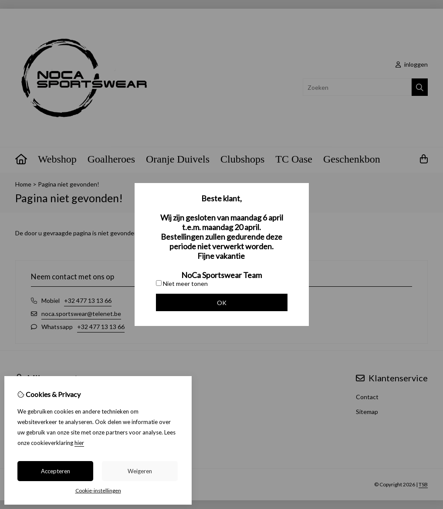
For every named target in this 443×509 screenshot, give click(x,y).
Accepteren (55, 471)
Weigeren (140, 471)
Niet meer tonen (182, 283)
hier (79, 442)
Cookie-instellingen (98, 490)
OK (222, 302)
